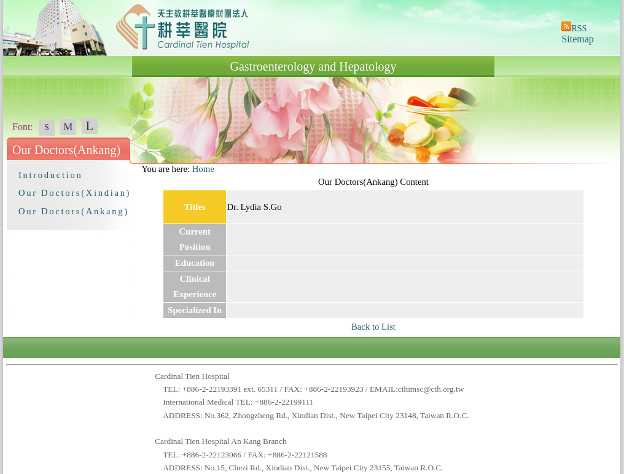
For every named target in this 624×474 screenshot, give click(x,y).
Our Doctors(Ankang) (73, 211)
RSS (579, 28)
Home (203, 169)
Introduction (50, 175)
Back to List (373, 327)
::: (135, 169)
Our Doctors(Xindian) (74, 193)
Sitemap (577, 39)
